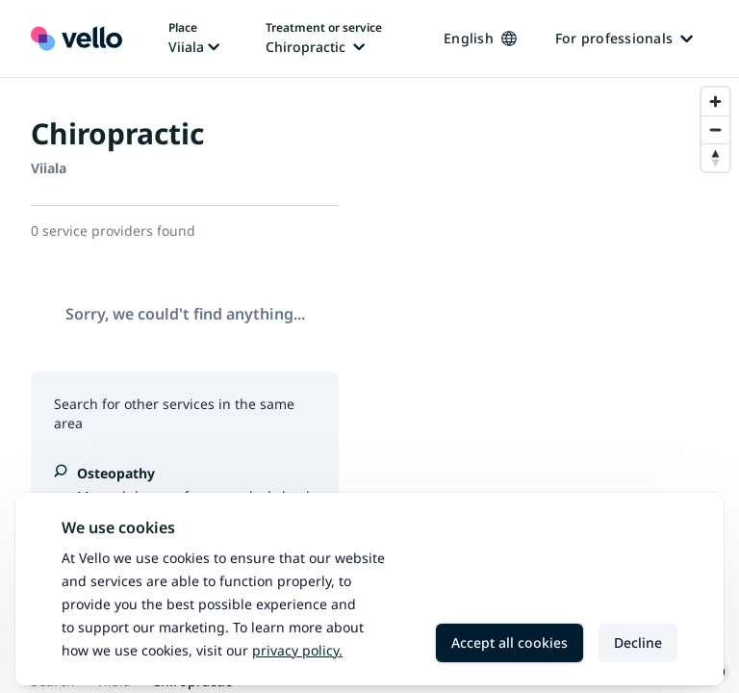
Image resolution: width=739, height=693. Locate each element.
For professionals (624, 38)
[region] (554, 385)
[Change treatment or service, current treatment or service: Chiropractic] (323, 38)
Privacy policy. (297, 650)
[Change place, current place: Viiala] (194, 38)
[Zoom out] (715, 129)
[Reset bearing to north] (715, 157)
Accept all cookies (509, 642)
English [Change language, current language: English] (480, 38)
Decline (638, 642)
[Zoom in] (715, 102)
